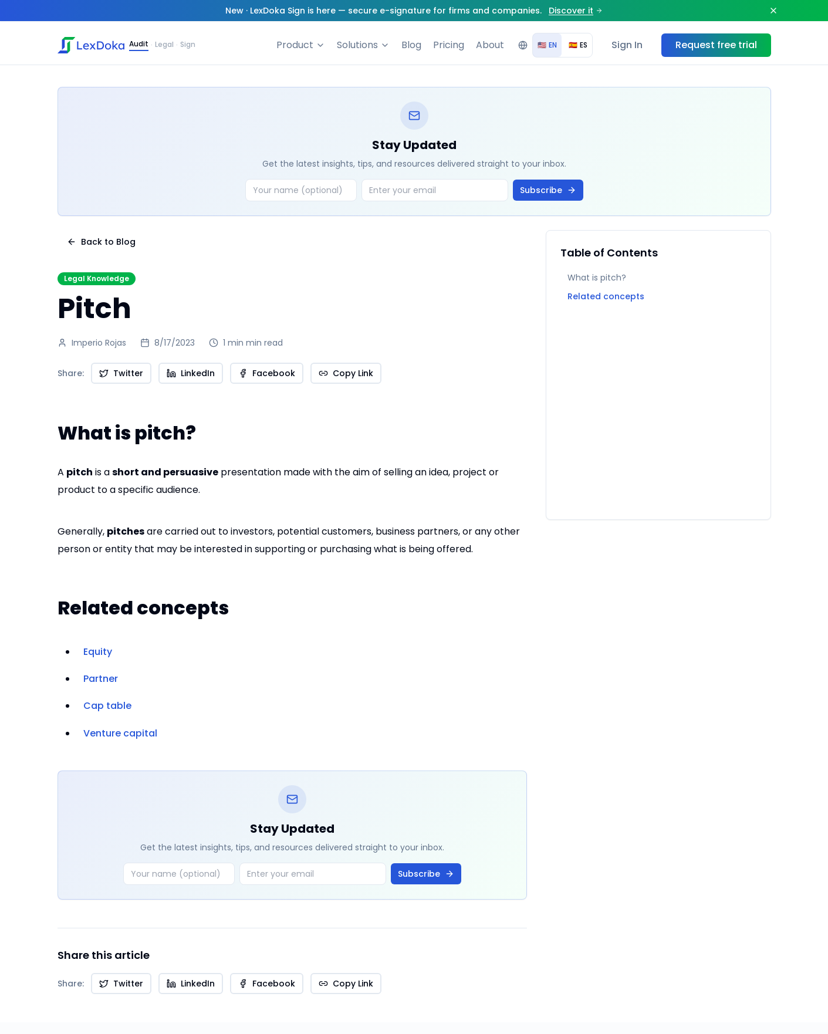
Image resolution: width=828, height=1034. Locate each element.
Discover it (576, 10)
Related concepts (605, 296)
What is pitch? (596, 277)
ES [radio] (578, 45)
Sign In (627, 45)
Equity (97, 651)
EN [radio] (547, 45)
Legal (164, 44)
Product (300, 45)
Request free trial (716, 45)
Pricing (448, 45)
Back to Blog (101, 242)
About (490, 45)
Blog (411, 45)
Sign (187, 44)
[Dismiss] (773, 11)
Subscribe (548, 190)
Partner (100, 678)
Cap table (107, 705)
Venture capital (120, 733)
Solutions (363, 45)
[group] (562, 45)
